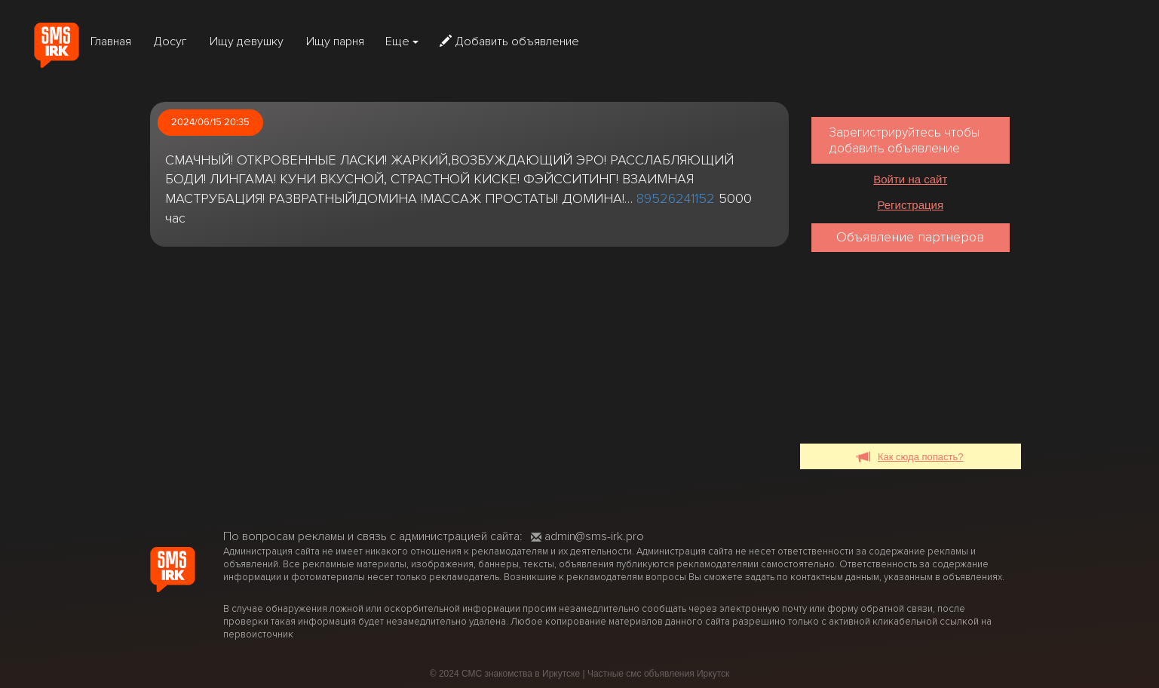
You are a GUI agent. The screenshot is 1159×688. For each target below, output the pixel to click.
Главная (110, 41)
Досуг (170, 41)
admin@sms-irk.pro (587, 536)
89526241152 (675, 198)
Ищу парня (335, 41)
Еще (402, 41)
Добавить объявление (509, 41)
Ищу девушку (247, 41)
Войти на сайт (910, 179)
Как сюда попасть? (910, 457)
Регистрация (910, 204)
